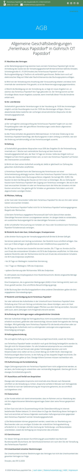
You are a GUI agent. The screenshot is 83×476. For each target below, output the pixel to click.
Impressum (73, 470)
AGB (65, 470)
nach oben (37, 470)
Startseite (74, 11)
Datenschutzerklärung (52, 470)
